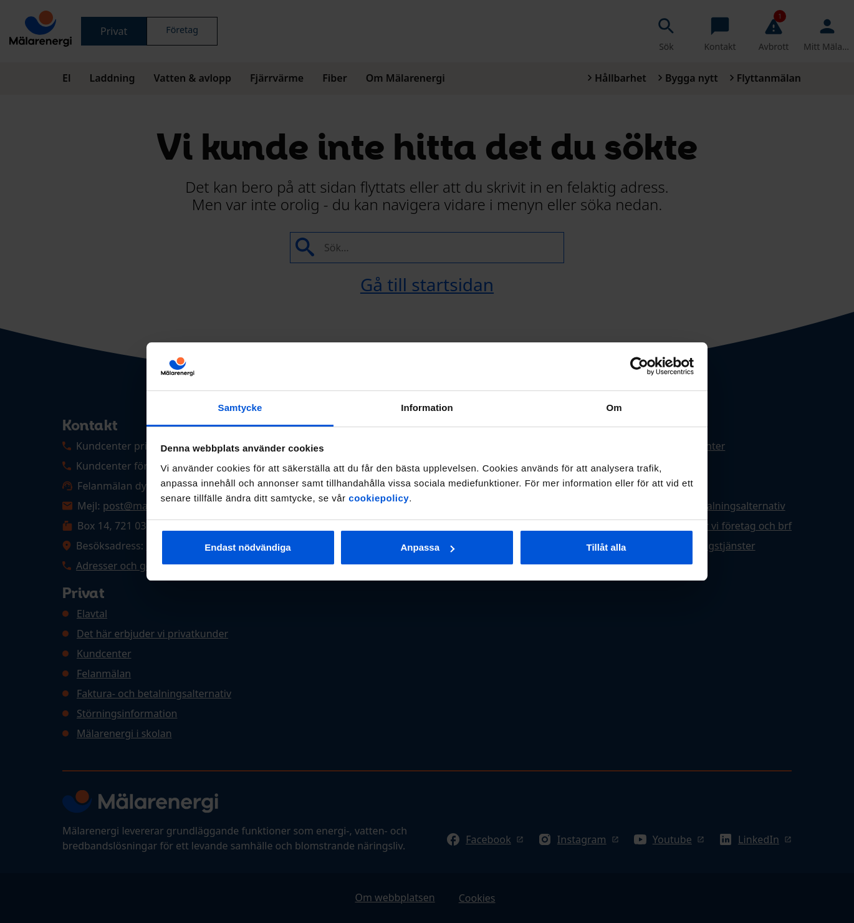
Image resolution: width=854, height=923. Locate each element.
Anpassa (427, 547)
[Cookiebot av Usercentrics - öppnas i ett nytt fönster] (639, 366)
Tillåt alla (606, 547)
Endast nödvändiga (247, 547)
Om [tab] (613, 407)
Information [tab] (427, 407)
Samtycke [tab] (240, 407)
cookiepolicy (378, 498)
